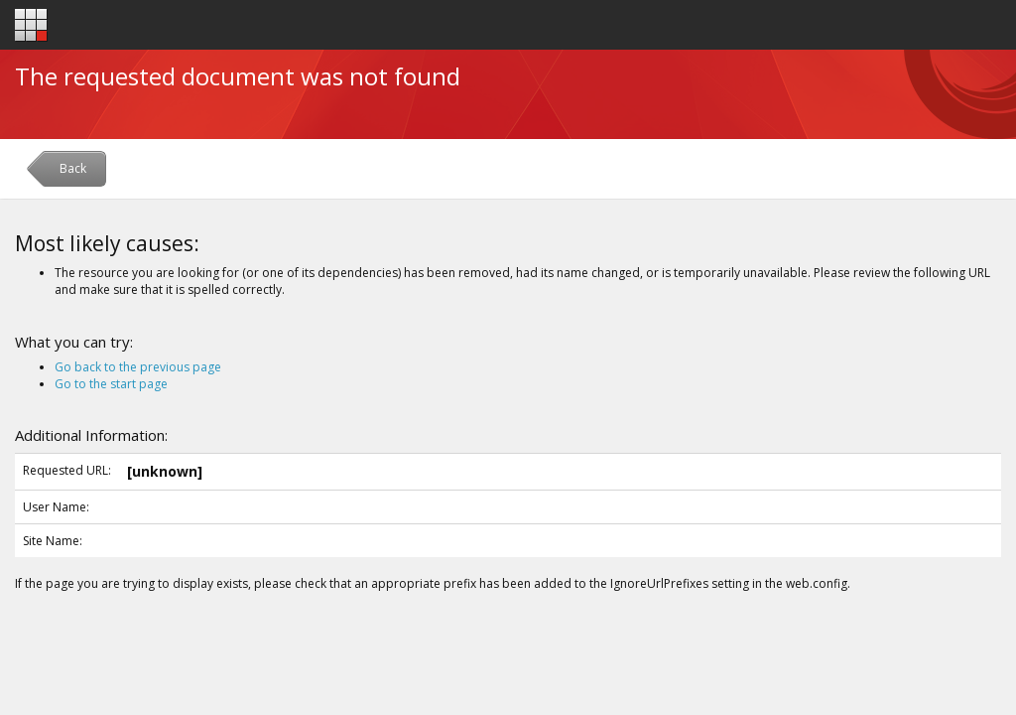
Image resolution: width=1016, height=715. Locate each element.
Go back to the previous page (138, 366)
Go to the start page (111, 383)
